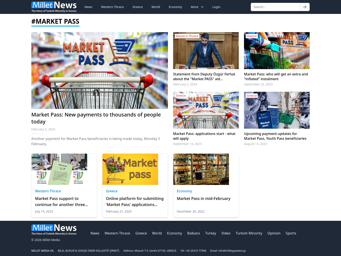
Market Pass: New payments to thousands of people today (96, 118)
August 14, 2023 (255, 144)
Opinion (274, 233)
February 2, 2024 (185, 84)
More (197, 7)
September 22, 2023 (258, 84)
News (88, 7)
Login (216, 7)
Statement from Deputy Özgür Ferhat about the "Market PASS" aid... (204, 76)
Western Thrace (112, 7)
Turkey (210, 233)
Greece (137, 7)
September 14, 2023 (187, 144)
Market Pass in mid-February (204, 198)
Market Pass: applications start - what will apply (204, 136)
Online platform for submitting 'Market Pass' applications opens (135, 202)
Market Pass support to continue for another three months (60, 202)
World (155, 7)
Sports (291, 233)
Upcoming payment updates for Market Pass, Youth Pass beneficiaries (275, 136)
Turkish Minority (249, 233)
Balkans (193, 233)
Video (226, 233)
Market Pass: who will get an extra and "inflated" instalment (276, 76)
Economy (175, 7)
